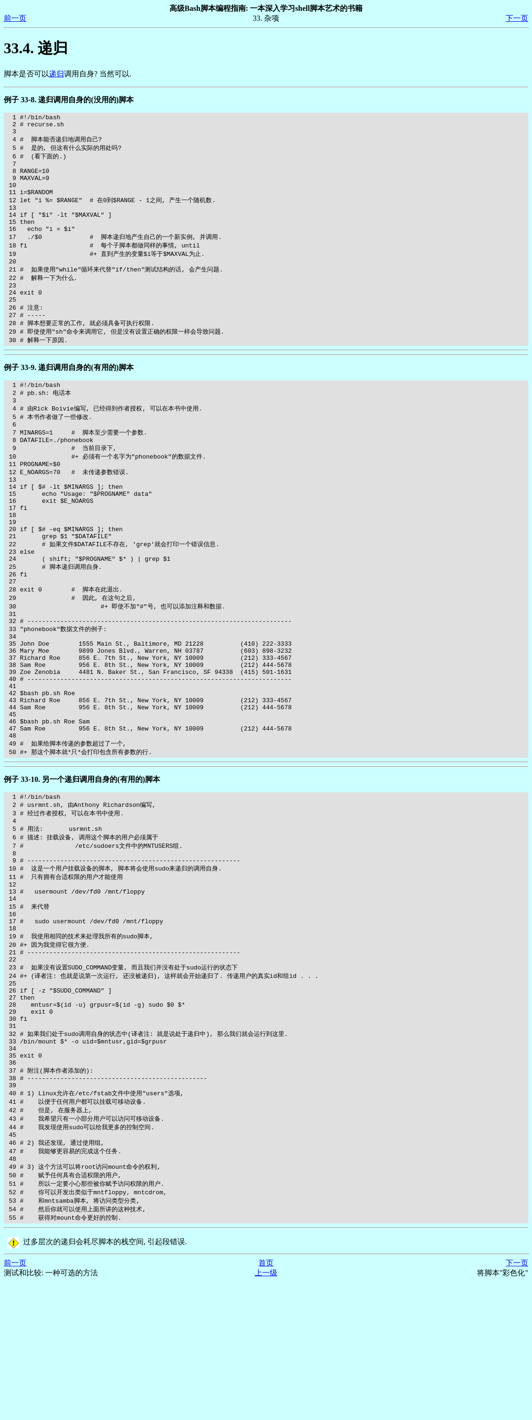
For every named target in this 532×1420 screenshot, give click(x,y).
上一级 (266, 1411)
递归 (56, 74)
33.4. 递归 (36, 48)
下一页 (517, 18)
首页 (266, 1401)
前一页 (15, 18)
